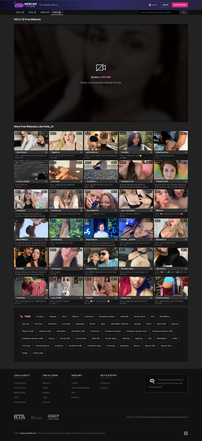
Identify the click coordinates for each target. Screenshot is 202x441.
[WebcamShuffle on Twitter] (186, 433)
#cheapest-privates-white (32, 338)
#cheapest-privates (107, 317)
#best (64, 317)
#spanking (80, 324)
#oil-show (39, 324)
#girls (103, 324)
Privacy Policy (20, 383)
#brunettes (61, 331)
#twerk (92, 324)
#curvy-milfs (65, 338)
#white (25, 353)
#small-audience (42, 346)
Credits (75, 383)
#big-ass (75, 317)
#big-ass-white (45, 331)
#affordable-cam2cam (119, 324)
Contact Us (105, 383)
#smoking (66, 324)
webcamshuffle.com (28, 433)
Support (103, 388)
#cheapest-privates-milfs (162, 331)
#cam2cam (89, 317)
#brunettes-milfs (78, 331)
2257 (16, 397)
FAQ (73, 393)
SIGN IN (165, 5)
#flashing (126, 338)
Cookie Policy (20, 402)
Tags (45, 397)
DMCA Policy (19, 393)
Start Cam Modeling (80, 388)
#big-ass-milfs (28, 331)
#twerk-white (166, 346)
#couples (40, 317)
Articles (46, 393)
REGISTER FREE (180, 5)
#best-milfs (161, 324)
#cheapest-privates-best (136, 331)
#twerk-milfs (150, 346)
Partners (75, 397)
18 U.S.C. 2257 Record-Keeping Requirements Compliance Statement (157, 417)
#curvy (51, 338)
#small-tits (52, 324)
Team (45, 388)
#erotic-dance (140, 317)
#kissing (25, 324)
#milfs (174, 338)
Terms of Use (20, 388)
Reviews (46, 402)
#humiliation (164, 317)
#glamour (139, 338)
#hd (152, 317)
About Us (47, 383)
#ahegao (52, 317)
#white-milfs (38, 353)
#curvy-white (80, 338)
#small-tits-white (94, 346)
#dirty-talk (124, 317)
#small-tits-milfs (75, 346)
